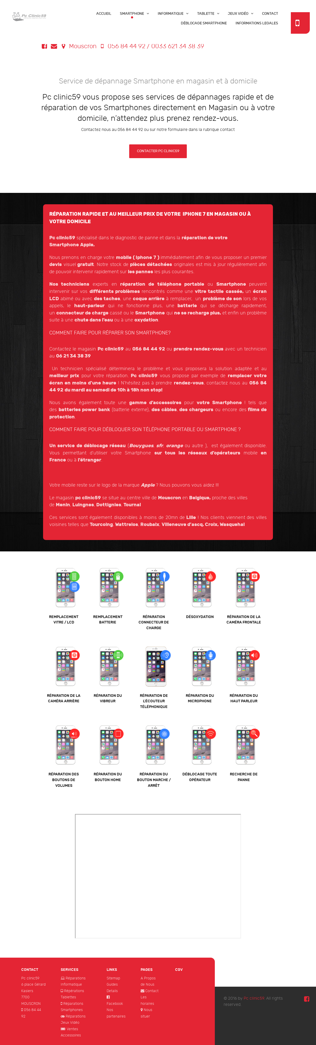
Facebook (115, 1003)
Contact (152, 991)
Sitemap (113, 978)
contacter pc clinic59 (158, 151)
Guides (112, 984)
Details (112, 991)
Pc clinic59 (30, 978)
